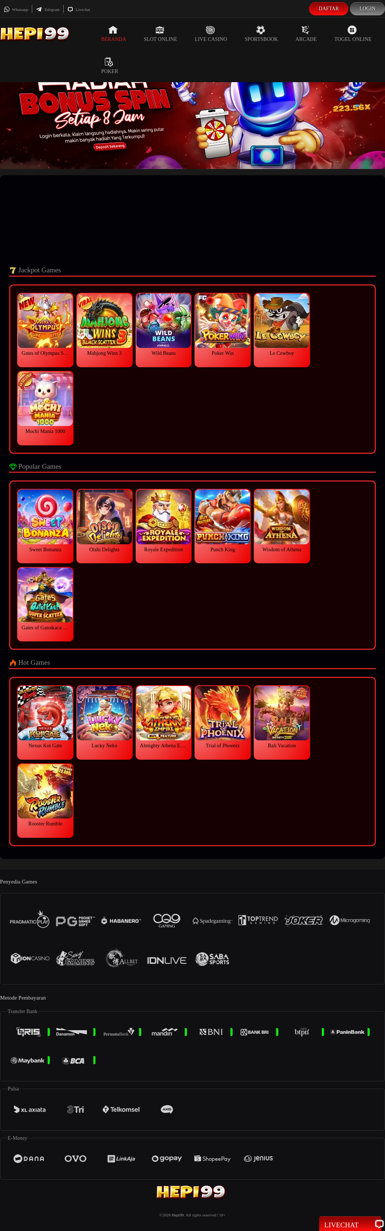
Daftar (328, 8)
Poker (109, 65)
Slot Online (160, 33)
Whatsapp (16, 9)
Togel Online (353, 33)
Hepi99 (178, 1215)
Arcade (306, 33)
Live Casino (211, 33)
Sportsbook (261, 33)
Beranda (113, 33)
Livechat (78, 9)
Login (367, 8)
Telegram (48, 9)
